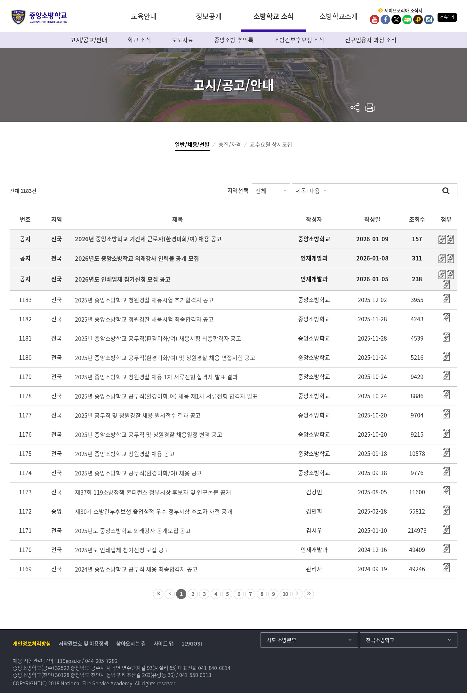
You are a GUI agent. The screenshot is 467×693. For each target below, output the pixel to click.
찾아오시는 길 (131, 643)
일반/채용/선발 (192, 144)
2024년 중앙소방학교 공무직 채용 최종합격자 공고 (136, 569)
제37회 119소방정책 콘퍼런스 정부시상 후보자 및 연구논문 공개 (153, 492)
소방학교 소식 (274, 16)
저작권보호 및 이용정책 (84, 643)
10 (285, 594)
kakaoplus (418, 19)
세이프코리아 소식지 (403, 10)
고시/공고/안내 (88, 40)
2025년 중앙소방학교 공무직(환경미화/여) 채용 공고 (138, 473)
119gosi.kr (69, 660)
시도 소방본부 (281, 640)
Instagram (429, 19)
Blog (407, 19)
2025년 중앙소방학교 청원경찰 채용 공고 (125, 454)
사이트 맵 (164, 643)
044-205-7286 (101, 660)
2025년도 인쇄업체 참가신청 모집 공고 (122, 550)
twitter (396, 19)
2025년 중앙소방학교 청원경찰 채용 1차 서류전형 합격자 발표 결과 (156, 377)
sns (355, 107)
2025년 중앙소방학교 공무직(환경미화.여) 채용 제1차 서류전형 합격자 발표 (166, 396)
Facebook (385, 19)
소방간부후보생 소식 (299, 40)
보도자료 (182, 40)
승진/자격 (230, 144)
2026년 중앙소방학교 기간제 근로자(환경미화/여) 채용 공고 (148, 239)
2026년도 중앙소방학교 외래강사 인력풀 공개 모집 (137, 258)
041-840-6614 (214, 668)
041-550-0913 (195, 675)
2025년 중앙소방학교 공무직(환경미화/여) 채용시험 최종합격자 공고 (158, 338)
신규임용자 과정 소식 (371, 40)
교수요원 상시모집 (271, 144)
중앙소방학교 (39, 17)
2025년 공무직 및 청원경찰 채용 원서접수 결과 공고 (138, 415)
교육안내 (143, 16)
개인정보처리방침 (32, 643)
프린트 (370, 107)
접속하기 (447, 17)
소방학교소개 (338, 16)
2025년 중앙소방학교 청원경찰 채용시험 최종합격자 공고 (144, 319)
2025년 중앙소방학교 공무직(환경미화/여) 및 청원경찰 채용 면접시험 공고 (165, 357)
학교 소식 (139, 40)
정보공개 (208, 16)
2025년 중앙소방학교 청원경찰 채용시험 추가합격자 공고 (144, 300)
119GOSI (191, 643)
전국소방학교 (380, 640)
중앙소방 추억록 (234, 40)
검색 (446, 190)
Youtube (374, 19)
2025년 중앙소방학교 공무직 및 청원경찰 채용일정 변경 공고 (148, 434)
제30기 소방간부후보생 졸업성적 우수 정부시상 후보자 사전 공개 (153, 511)
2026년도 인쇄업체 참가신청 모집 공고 (123, 279)
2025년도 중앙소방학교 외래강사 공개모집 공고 (133, 530)
